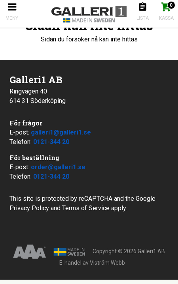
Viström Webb (107, 263)
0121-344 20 (51, 142)
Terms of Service (86, 208)
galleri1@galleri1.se (61, 132)
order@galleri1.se (58, 167)
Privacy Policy (29, 208)
